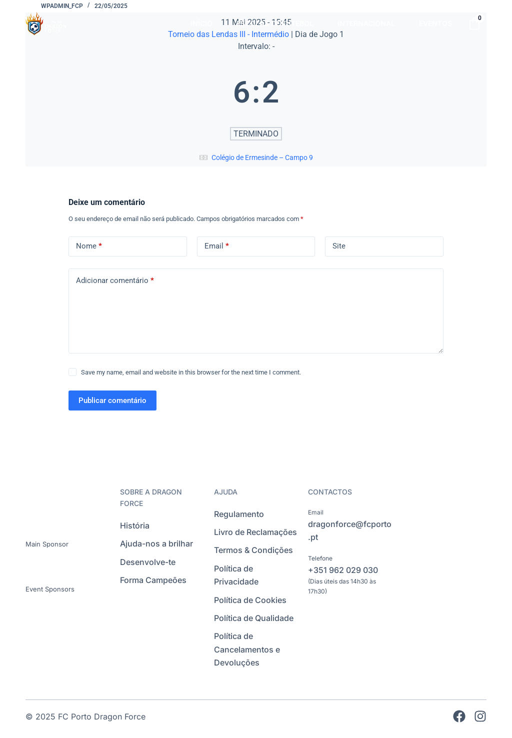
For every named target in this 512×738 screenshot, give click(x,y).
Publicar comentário (112, 400)
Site (339, 246)
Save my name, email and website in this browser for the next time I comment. (191, 372)
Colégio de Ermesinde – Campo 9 (262, 158)
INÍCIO (201, 23)
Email (216, 246)
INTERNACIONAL (366, 23)
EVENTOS (435, 23)
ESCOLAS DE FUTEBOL (275, 23)
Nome (89, 246)
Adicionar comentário (115, 280)
